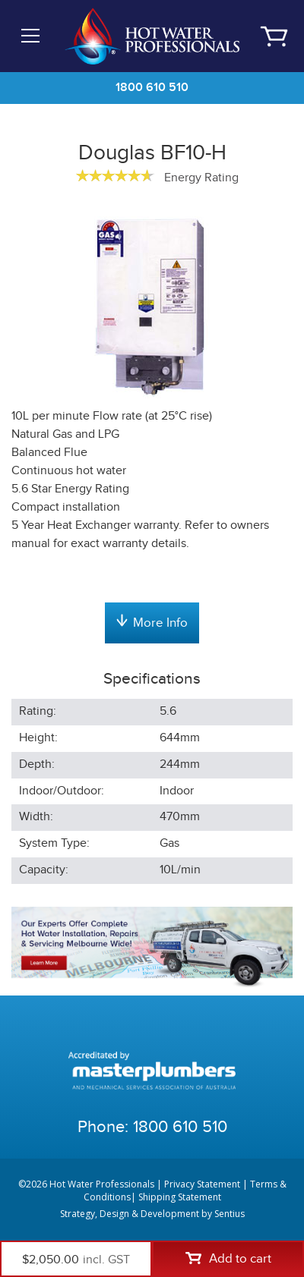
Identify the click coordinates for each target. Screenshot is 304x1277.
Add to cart (228, 1258)
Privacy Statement (202, 1184)
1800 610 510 (152, 87)
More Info (152, 622)
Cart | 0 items (274, 36)
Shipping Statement (179, 1197)
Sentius (229, 1213)
